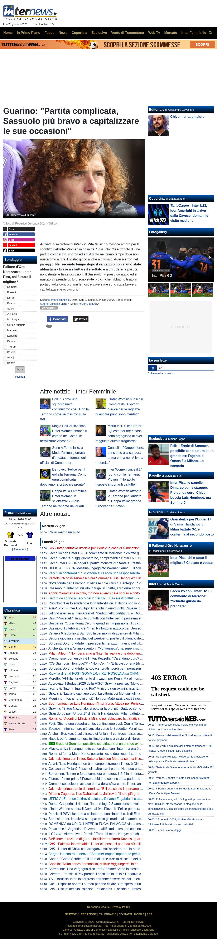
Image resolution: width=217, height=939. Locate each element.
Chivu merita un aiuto (64, 532)
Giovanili (156, 512)
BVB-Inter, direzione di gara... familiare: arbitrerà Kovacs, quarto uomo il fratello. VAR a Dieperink (120, 839)
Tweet (80, 319)
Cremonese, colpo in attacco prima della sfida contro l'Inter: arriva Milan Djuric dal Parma (114, 783)
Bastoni (11, 303)
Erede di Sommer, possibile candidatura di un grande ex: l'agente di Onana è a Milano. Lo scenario (125, 743)
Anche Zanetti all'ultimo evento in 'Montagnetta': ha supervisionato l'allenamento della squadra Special (123, 648)
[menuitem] (210, 32)
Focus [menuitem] (49, 32)
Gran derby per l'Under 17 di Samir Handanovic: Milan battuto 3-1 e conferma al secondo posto (119, 713)
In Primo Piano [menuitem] (28, 32)
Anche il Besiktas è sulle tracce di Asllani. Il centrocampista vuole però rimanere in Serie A (115, 733)
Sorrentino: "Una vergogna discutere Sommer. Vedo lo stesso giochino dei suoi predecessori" (118, 869)
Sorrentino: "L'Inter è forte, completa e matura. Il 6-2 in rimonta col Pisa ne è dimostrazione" (116, 773)
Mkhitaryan (13, 319)
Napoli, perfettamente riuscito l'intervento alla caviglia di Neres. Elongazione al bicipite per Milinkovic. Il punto (129, 738)
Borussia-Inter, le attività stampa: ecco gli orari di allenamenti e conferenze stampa (109, 819)
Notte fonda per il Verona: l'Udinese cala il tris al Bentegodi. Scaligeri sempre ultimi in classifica (119, 583)
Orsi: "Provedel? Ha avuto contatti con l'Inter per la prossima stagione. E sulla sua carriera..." (117, 618)
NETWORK (72, 914)
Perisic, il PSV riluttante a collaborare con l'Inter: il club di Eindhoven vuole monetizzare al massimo (122, 814)
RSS (149, 914)
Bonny (11, 362)
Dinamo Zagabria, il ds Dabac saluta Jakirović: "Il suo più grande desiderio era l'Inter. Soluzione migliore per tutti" (132, 794)
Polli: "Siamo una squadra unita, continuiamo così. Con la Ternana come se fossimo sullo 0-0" (64, 409)
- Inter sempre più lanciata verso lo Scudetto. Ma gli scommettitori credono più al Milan (119, 728)
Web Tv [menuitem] (154, 32)
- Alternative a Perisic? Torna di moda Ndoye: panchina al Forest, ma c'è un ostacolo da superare (127, 834)
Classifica (12, 610)
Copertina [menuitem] (79, 32)
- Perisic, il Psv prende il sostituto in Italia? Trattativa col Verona (102, 874)
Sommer (12, 286)
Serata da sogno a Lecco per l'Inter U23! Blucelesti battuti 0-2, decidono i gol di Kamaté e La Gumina (123, 598)
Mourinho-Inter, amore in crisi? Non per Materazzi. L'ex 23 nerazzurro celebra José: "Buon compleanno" (125, 698)
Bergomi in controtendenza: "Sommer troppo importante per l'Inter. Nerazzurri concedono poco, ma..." (124, 854)
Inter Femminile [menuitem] (193, 32)
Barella (11, 352)
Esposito (12, 335)
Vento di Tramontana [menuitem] (127, 32)
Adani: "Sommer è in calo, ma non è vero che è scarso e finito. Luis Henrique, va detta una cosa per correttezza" (131, 593)
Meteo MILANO (20, 558)
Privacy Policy (121, 907)
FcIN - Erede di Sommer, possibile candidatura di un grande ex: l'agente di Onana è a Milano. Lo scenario (191, 456)
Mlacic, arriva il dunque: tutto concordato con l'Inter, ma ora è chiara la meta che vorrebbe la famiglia (123, 748)
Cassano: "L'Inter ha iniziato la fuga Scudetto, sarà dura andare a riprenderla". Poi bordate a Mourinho (124, 588)
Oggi (152, 367)
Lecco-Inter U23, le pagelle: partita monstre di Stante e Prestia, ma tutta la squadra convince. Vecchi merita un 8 (132, 563)
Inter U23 (156, 584)
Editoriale (156, 109)
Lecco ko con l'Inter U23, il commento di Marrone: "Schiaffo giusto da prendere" (107, 553)
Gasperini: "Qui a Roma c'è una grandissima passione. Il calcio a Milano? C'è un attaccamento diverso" (125, 623)
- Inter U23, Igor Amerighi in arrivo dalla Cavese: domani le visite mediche (112, 608)
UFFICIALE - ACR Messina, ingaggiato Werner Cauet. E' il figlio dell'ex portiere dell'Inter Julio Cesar (122, 568)
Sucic (10, 308)
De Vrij (11, 297)
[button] (20, 369)
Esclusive (156, 438)
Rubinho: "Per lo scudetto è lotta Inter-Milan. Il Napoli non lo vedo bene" (102, 603)
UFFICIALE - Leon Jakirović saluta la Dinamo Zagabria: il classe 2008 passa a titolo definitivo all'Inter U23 (127, 799)
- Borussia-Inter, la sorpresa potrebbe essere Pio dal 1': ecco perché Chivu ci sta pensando (118, 879)
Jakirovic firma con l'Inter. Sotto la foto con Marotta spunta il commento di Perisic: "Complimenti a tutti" (124, 758)
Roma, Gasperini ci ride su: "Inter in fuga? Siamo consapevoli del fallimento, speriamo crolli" (117, 804)
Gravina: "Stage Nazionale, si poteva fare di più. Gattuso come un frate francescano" (111, 708)
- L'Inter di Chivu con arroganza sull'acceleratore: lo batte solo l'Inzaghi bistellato (111, 849)
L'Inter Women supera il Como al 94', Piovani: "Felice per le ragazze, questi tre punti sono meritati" (121, 809)
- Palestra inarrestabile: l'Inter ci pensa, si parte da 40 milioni (97, 844)
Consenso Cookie (98, 907)
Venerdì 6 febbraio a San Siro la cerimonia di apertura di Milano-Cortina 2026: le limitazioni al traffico (123, 633)
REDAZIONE (89, 914)
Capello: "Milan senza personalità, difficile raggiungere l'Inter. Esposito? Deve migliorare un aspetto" (122, 864)
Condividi (58, 319)
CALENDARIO (107, 914)
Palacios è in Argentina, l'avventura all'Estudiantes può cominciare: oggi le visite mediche (114, 829)
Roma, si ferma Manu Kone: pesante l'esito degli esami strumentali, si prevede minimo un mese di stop (125, 753)
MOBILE (139, 914)
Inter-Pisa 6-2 (162, 275)
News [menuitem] (63, 32)
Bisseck (11, 292)
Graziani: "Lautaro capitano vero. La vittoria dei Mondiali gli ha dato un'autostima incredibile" (117, 693)
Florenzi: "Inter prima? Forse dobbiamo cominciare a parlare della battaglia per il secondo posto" (120, 778)
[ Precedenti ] (20, 549)
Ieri (160, 367)
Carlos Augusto (16, 324)
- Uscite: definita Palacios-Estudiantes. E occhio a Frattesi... (96, 889)
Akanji (11, 357)
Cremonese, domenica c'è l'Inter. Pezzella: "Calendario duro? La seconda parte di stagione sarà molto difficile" (130, 658)
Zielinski (12, 314)
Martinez (12, 330)
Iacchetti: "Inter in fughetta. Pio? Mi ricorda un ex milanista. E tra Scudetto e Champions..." (115, 688)
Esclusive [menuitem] (99, 32)
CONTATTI (125, 914)
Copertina (157, 198)
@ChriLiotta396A (89, 303)
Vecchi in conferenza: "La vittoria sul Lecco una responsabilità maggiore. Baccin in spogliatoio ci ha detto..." (128, 573)
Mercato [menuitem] (170, 32)
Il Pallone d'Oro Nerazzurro (170, 545)
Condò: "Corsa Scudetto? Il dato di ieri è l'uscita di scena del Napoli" (99, 859)
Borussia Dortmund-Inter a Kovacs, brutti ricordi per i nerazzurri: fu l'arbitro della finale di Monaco (120, 668)
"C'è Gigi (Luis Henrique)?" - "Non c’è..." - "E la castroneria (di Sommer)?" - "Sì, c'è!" (111, 663)
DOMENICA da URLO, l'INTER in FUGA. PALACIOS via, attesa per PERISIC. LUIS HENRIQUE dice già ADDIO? (132, 824)
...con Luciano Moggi (168, 830)
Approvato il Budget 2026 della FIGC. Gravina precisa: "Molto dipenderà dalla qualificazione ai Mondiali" (125, 683)
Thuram (11, 346)
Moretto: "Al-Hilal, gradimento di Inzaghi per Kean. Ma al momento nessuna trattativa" (112, 678)
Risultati (20, 376)
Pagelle (155, 475)
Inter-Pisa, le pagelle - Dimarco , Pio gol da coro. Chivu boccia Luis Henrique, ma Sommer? (190, 492)
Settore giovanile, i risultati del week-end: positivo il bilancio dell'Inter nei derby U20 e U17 (115, 638)
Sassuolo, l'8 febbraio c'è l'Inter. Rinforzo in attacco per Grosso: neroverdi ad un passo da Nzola (119, 628)
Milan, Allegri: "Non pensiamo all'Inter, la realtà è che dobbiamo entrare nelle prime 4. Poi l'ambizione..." (125, 653)
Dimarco (12, 341)
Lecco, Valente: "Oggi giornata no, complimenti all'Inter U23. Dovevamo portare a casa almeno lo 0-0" (124, 558)
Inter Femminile (60, 299)
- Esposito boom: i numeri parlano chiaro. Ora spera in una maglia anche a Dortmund (115, 884)
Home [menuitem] (8, 32)
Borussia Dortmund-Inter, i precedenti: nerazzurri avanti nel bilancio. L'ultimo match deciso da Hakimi (123, 643)
